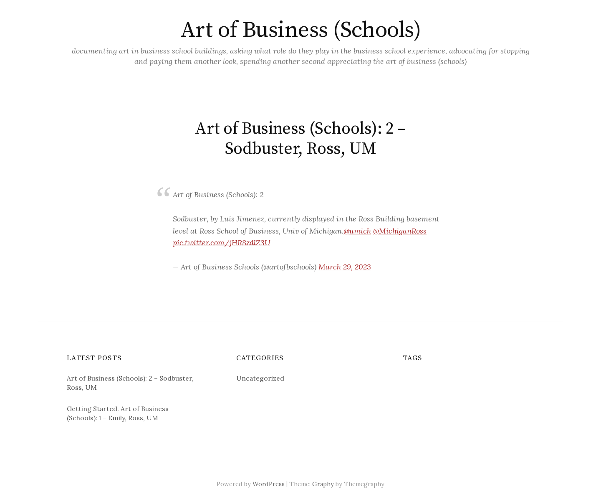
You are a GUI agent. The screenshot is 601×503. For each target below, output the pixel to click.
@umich (357, 231)
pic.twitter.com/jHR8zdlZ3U (221, 242)
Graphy (323, 484)
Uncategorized (260, 378)
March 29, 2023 (344, 267)
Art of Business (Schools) (300, 30)
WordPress (269, 484)
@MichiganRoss (400, 231)
